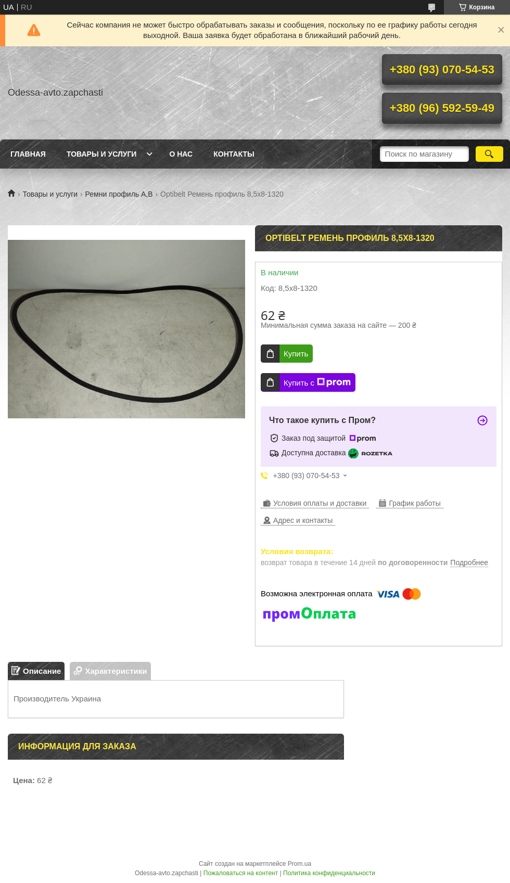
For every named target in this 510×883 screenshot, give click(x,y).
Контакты (233, 154)
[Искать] (489, 154)
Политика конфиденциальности (329, 873)
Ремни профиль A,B (119, 194)
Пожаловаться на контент (240, 873)
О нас (181, 154)
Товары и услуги (102, 154)
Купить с (317, 382)
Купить (296, 353)
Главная (28, 154)
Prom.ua (299, 863)
